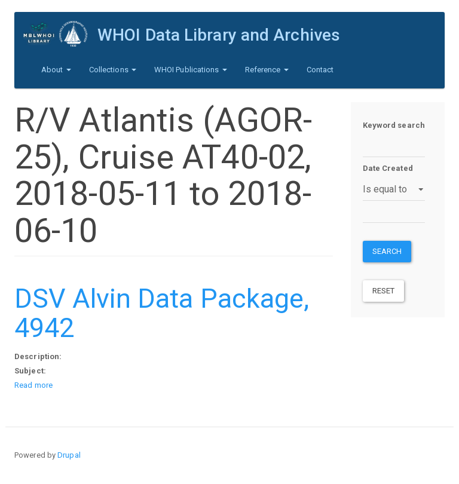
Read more (33, 385)
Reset (383, 290)
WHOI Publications (190, 69)
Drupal (69, 455)
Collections (112, 69)
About (56, 69)
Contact (320, 69)
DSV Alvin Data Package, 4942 (161, 313)
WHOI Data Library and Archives (218, 35)
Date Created (388, 168)
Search (387, 251)
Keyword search (394, 125)
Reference (267, 69)
